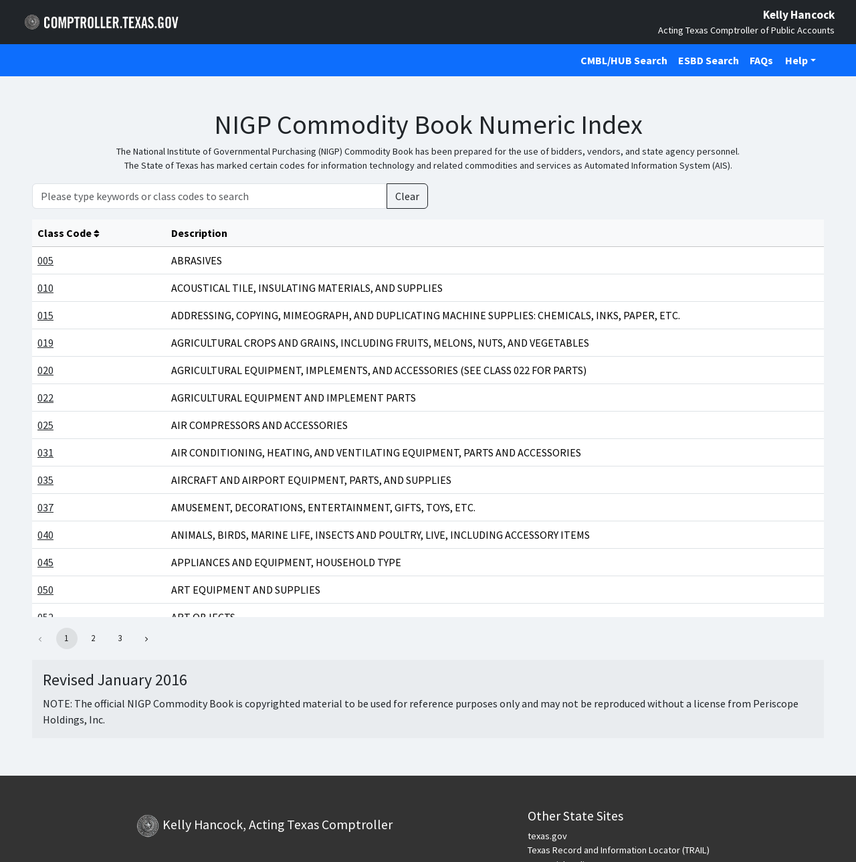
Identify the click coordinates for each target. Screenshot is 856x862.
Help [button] (796, 60)
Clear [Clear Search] (407, 196)
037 (45, 507)
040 (45, 534)
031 (45, 452)
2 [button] (93, 638)
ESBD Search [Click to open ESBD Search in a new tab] (708, 60)
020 (45, 370)
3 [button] (120, 638)
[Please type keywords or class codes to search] (209, 196)
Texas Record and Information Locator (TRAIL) (619, 850)
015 (45, 315)
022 (45, 397)
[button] (147, 638)
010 (45, 287)
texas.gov (547, 836)
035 (45, 480)
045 (45, 562)
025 (45, 425)
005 (45, 260)
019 (45, 342)
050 (45, 589)
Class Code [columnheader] (68, 233)
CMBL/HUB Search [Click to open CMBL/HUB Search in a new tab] (623, 60)
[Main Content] (428, 426)
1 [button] (66, 638)
